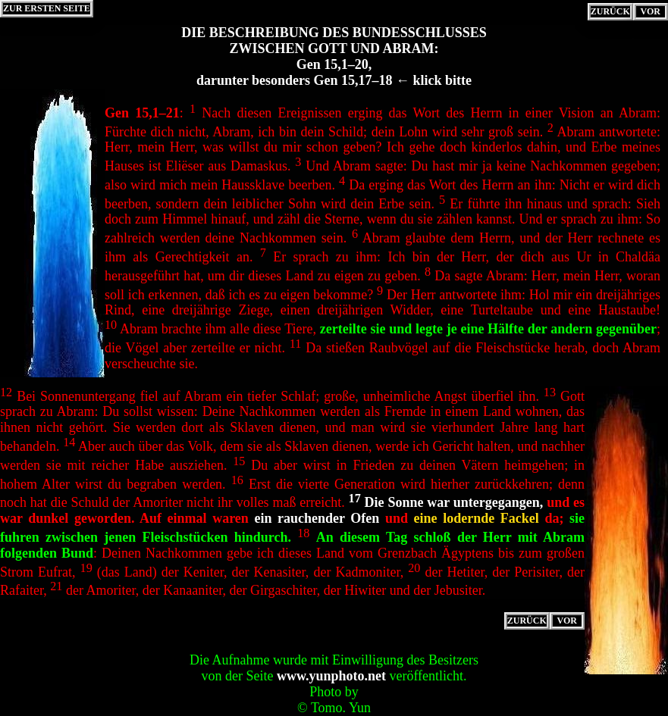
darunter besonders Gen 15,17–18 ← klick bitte (334, 80)
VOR (650, 11)
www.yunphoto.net (331, 675)
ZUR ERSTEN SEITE (46, 8)
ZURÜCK (610, 11)
